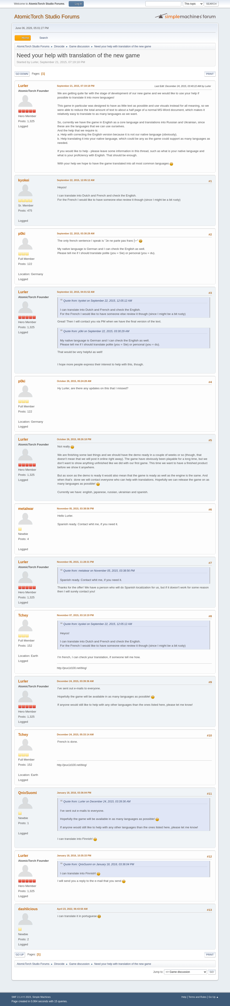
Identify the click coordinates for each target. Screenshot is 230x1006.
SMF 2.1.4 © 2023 (21, 997)
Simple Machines (41, 997)
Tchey (23, 615)
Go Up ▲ (213, 997)
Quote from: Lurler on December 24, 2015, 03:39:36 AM (97, 801)
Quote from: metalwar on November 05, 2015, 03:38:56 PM (99, 570)
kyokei (23, 180)
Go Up (20, 954)
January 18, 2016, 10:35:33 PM (74, 855)
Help (183, 997)
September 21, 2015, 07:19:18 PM (75, 86)
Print (210, 74)
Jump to (158, 971)
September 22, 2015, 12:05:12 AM (75, 180)
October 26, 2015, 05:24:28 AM (74, 381)
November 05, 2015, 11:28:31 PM (75, 562)
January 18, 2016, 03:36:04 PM (74, 792)
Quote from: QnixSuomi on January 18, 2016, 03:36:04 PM (98, 864)
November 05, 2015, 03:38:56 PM (75, 508)
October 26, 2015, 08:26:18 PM (74, 439)
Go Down (22, 74)
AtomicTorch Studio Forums (47, 16)
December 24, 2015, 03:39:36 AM (75, 681)
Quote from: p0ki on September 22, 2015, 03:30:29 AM (96, 331)
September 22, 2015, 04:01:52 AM (75, 292)
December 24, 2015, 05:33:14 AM (75, 734)
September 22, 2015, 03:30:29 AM (75, 233)
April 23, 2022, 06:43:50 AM (72, 909)
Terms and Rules (198, 997)
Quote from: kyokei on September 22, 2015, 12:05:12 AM (97, 300)
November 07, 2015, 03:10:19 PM (75, 615)
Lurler (23, 86)
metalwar (25, 509)
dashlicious (28, 909)
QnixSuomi (27, 793)
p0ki (21, 233)
